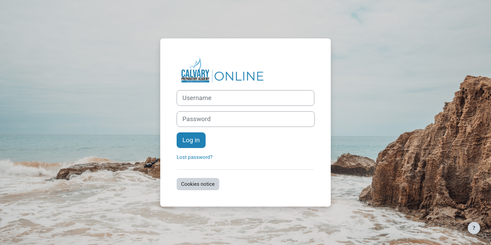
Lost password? (194, 157)
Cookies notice (198, 184)
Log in (191, 140)
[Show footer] (474, 228)
